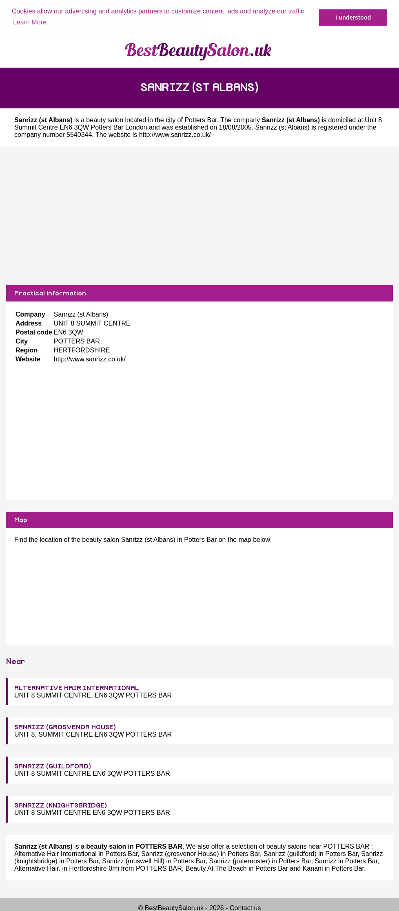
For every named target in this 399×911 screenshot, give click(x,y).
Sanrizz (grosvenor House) (180, 853)
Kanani (313, 868)
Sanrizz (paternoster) (239, 860)
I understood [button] (353, 17)
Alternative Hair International (55, 853)
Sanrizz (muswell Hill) (133, 860)
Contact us (245, 907)
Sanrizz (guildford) (290, 853)
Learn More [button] (30, 22)
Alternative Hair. (37, 868)
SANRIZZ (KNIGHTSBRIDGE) (60, 805)
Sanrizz (325, 860)
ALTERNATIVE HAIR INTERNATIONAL (76, 687)
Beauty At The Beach (216, 868)
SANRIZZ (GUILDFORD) (52, 766)
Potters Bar (200, 119)
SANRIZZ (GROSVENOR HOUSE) (65, 727)
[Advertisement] (199, 215)
